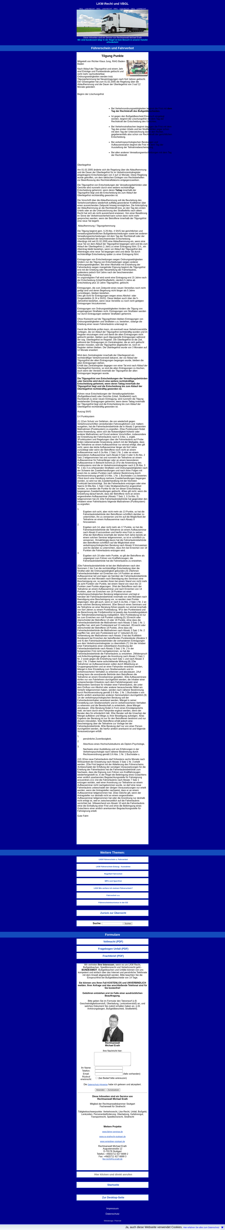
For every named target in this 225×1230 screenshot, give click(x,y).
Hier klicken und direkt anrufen (113, 1177)
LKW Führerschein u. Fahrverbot (113, 859)
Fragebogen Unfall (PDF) (113, 948)
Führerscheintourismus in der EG (113, 902)
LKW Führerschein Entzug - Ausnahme (113, 867)
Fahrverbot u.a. (113, 895)
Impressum (112, 1211)
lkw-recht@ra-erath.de (113, 1161)
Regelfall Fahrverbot (113, 874)
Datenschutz (112, 1216)
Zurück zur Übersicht (113, 913)
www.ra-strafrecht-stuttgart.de (112, 1139)
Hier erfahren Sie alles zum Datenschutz (201, 1227)
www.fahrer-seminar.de (112, 1134)
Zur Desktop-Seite (113, 1200)
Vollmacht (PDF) (113, 941)
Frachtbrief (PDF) (113, 956)
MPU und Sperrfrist (113, 881)
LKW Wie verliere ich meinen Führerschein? (113, 888)
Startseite (113, 1187)
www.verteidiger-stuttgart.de (112, 1144)
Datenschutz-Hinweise (98, 1087)
